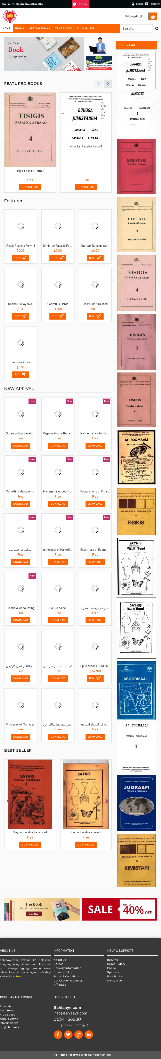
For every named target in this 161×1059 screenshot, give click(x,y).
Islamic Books (9, 1023)
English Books (9, 1027)
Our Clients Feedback (68, 980)
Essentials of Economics (95, 550)
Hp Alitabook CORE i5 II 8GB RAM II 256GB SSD (95, 666)
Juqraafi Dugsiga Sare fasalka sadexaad (95, 246)
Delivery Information (67, 968)
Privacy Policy (63, 972)
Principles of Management (21, 724)
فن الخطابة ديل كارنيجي (57, 666)
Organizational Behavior (58, 433)
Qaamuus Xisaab (21, 362)
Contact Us (114, 980)
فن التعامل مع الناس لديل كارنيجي (21, 666)
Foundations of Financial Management (95, 491)
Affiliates (60, 984)
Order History (116, 963)
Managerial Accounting (58, 491)
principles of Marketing (58, 550)
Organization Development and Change (21, 433)
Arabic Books (9, 1018)
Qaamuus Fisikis (57, 304)
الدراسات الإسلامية (20, 550)
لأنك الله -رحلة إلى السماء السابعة (95, 724)
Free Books (114, 976)
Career (58, 963)
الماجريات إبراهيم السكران (95, 608)
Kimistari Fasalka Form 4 (86, 146)
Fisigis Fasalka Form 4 (30, 171)
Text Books (7, 1010)
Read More (16, 976)
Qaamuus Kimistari (95, 304)
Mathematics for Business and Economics (95, 433)
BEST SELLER (18, 750)
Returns (112, 959)
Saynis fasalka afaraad (86, 832)
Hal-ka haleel (57, 608)
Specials (113, 972)
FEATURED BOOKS (23, 83)
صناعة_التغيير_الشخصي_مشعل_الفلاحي (58, 724)
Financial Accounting (20, 608)
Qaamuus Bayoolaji (20, 304)
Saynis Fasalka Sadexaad (30, 832)
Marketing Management (21, 491)
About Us (60, 959)
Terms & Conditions (67, 976)
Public (111, 968)
